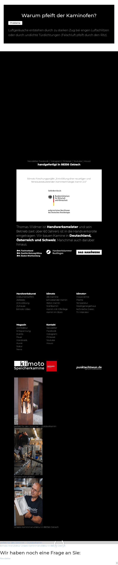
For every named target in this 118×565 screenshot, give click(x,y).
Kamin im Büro (54, 312)
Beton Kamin (53, 303)
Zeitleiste (20, 299)
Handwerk (21, 340)
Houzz (87, 161)
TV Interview (82, 312)
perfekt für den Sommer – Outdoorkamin (21, 542)
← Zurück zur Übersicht (16, 1)
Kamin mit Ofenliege (57, 309)
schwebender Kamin (56, 299)
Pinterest (67, 161)
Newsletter (33, 161)
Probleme (15, 23)
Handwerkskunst (26, 293)
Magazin (21, 324)
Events (19, 334)
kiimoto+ (81, 293)
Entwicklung (22, 303)
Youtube (77, 161)
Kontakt (50, 324)
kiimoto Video (23, 309)
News (19, 349)
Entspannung (23, 331)
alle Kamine (52, 296)
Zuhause (20, 306)
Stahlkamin (52, 306)
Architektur (22, 327)
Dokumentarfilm (25, 296)
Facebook (44, 161)
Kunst (19, 343)
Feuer (19, 337)
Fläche (79, 299)
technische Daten (85, 309)
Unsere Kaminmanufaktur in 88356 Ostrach (43, 545)
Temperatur (82, 303)
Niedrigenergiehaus (86, 306)
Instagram (56, 161)
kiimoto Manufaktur (10, 545)
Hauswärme (82, 296)
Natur (19, 346)
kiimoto (50, 293)
